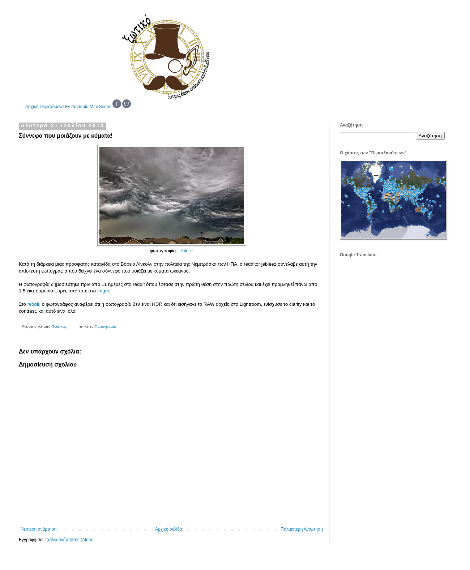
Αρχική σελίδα (168, 529)
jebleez (186, 250)
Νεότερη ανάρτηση (38, 529)
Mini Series (100, 106)
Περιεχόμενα (52, 106)
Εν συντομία (77, 106)
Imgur (103, 290)
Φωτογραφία (105, 326)
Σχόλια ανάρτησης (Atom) (69, 539)
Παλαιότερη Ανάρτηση (302, 529)
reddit (33, 304)
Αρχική (31, 106)
